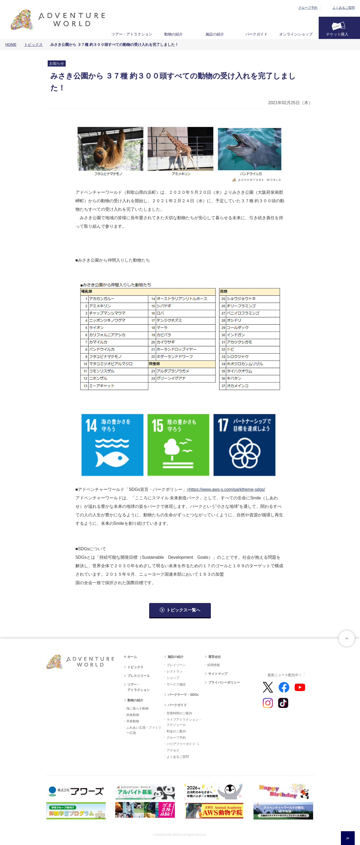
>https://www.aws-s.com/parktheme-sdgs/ (226, 489)
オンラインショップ (296, 34)
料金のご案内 (176, 731)
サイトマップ (217, 674)
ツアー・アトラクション (132, 34)
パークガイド (256, 34)
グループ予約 (307, 8)
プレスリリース (138, 676)
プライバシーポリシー (224, 682)
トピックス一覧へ (183, 610)
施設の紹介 (215, 34)
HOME (10, 44)
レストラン (175, 671)
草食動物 (132, 721)
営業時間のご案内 (179, 713)
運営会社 (214, 657)
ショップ (173, 678)
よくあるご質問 (343, 8)
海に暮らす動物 (137, 708)
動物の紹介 (173, 34)
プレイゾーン (176, 665)
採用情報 (213, 665)
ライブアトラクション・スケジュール (184, 722)
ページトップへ (347, 638)
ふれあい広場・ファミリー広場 (143, 730)
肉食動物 (132, 715)
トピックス (33, 44)
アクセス (173, 750)
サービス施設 (176, 684)
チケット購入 (337, 34)
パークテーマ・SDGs (183, 695)
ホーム (132, 657)
